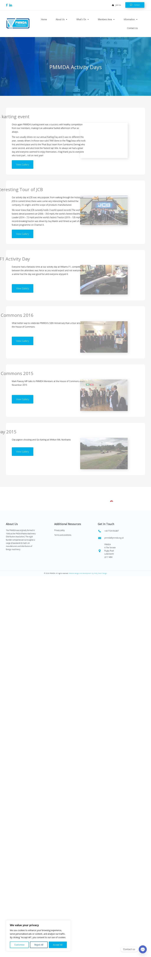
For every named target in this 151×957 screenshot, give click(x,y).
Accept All (57, 944)
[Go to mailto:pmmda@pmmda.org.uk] (121, 712)
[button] (22, 164)
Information (131, 19)
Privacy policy (59, 704)
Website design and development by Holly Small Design (88, 748)
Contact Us (132, 28)
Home (44, 19)
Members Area (106, 19)
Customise (19, 944)
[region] (38, 935)
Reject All (38, 944)
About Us (62, 19)
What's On (82, 19)
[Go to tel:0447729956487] (121, 705)
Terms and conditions (62, 709)
